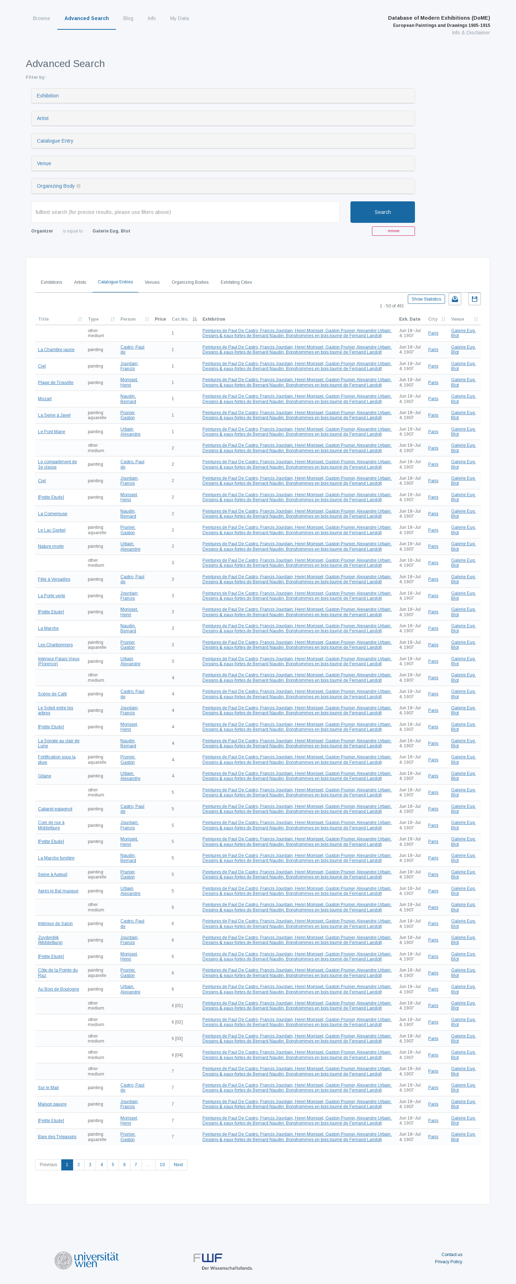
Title (43, 319)
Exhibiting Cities (236, 282)
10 (162, 1164)
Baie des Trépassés (57, 1136)
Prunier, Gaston (127, 415)
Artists (80, 282)
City (433, 319)
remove (394, 231)
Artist (43, 118)
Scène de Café (52, 693)
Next (178, 1164)
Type (93, 319)
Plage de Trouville (55, 382)
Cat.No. (180, 319)
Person (127, 319)
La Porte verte (51, 595)
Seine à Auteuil (52, 874)
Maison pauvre (52, 1104)
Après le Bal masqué (58, 890)
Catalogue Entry (55, 141)
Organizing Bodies (190, 282)
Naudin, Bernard (128, 399)
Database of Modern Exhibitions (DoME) (439, 21)
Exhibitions (51, 282)
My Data (179, 18)
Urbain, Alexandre (130, 432)
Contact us (451, 1254)
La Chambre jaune (56, 349)
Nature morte (51, 546)
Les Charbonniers (55, 644)
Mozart (45, 398)
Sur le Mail (48, 1087)
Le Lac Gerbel (52, 530)
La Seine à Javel (54, 415)
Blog (128, 18)
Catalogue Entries (115, 281)
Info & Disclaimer (471, 32)
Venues (152, 282)
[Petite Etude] (51, 497)
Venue (44, 163)
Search (383, 212)
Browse (41, 18)
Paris (433, 333)
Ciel (42, 366)
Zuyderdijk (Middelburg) (50, 940)
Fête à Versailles (54, 579)
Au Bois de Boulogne (58, 989)
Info (152, 18)
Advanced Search (86, 18)
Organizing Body (56, 186)
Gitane (44, 775)
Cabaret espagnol (55, 808)
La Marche (48, 628)
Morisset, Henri (129, 382)
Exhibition (48, 96)
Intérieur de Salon (55, 923)
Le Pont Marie (51, 431)
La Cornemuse (52, 513)
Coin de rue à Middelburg (51, 825)
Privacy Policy (448, 1261)
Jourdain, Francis (129, 366)
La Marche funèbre (56, 858)
